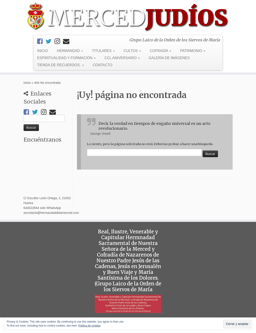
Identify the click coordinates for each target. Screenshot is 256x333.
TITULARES (103, 51)
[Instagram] (58, 41)
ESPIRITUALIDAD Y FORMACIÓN (66, 58)
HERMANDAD (70, 51)
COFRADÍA (160, 51)
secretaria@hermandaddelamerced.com (51, 213)
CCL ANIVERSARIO (122, 58)
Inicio (27, 82)
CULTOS (132, 51)
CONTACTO (102, 65)
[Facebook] (41, 41)
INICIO (42, 51)
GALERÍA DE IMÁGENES (169, 58)
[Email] (67, 41)
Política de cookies (89, 325)
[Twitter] (50, 41)
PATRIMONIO (192, 51)
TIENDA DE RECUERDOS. (60, 65)
